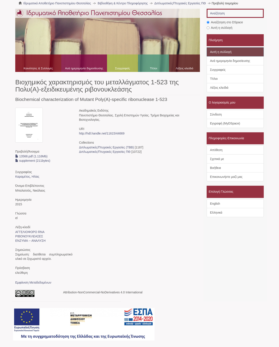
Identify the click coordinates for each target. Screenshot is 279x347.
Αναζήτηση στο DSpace (225, 22)
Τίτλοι (153, 68)
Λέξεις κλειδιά (184, 68)
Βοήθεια (215, 168)
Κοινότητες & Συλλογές (38, 68)
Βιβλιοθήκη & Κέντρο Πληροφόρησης (123, 3)
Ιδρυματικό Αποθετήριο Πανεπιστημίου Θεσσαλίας (57, 3)
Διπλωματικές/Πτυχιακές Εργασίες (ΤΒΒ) (106, 147)
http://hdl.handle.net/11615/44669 (101, 133)
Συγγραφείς (122, 68)
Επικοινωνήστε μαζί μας (226, 177)
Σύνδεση (216, 114)
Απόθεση (216, 150)
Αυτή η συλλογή (220, 27)
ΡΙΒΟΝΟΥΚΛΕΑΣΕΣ (29, 236)
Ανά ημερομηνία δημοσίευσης (84, 68)
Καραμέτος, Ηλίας (27, 176)
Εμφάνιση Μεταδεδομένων (33, 282)
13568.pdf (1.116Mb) (31, 156)
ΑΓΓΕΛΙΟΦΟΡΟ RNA (29, 232)
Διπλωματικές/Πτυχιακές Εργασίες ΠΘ (180, 3)
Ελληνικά (216, 212)
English (215, 203)
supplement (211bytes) (32, 160)
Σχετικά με (217, 159)
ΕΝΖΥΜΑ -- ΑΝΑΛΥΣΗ (30, 240)
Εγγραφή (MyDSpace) (225, 123)
